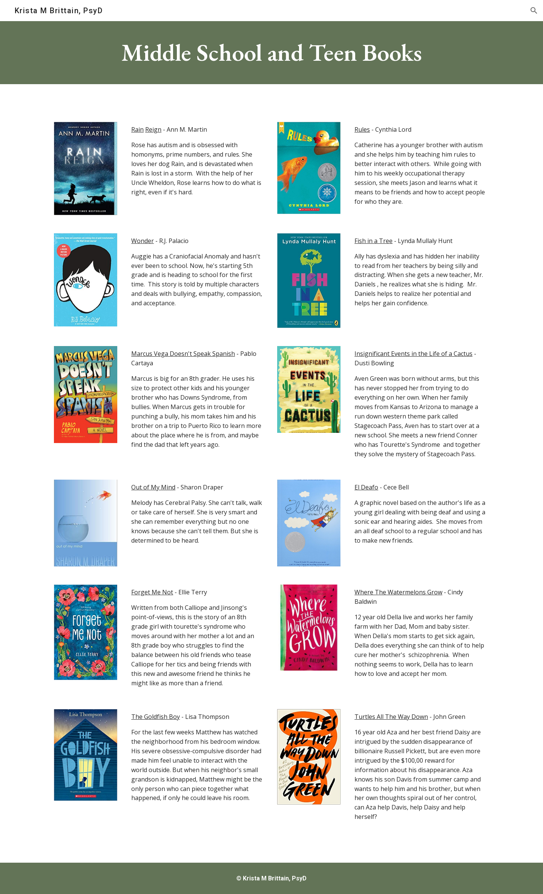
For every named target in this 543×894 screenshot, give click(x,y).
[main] (271, 52)
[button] (534, 11)
